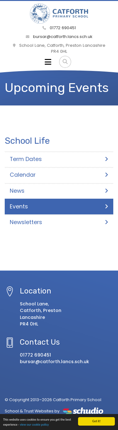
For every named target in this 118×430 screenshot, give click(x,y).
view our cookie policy (34, 425)
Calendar (59, 175)
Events (59, 206)
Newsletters (59, 222)
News (59, 191)
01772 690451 (59, 28)
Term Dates (59, 159)
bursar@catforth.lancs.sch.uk (59, 37)
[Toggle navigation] (48, 62)
